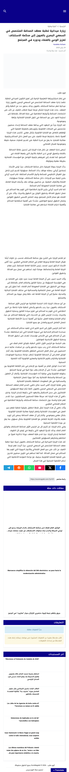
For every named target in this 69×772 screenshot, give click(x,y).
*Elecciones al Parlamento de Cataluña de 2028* (22, 659)
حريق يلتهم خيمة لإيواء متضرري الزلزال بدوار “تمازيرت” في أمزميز (34, 613)
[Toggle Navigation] (65, 11)
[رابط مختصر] (42, 479)
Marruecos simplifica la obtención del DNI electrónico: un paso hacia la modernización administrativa (34, 572)
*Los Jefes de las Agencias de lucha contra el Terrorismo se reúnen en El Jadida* (23, 705)
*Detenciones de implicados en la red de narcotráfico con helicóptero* (25, 719)
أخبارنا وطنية (52, 26)
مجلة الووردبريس (32, 769)
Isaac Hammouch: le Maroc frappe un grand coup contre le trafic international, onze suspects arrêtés (22, 735)
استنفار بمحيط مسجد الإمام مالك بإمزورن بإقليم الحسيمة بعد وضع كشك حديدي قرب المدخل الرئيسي (23, 676)
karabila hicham (59, 44)
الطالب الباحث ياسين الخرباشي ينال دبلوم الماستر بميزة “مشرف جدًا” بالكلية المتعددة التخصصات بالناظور (23, 691)
